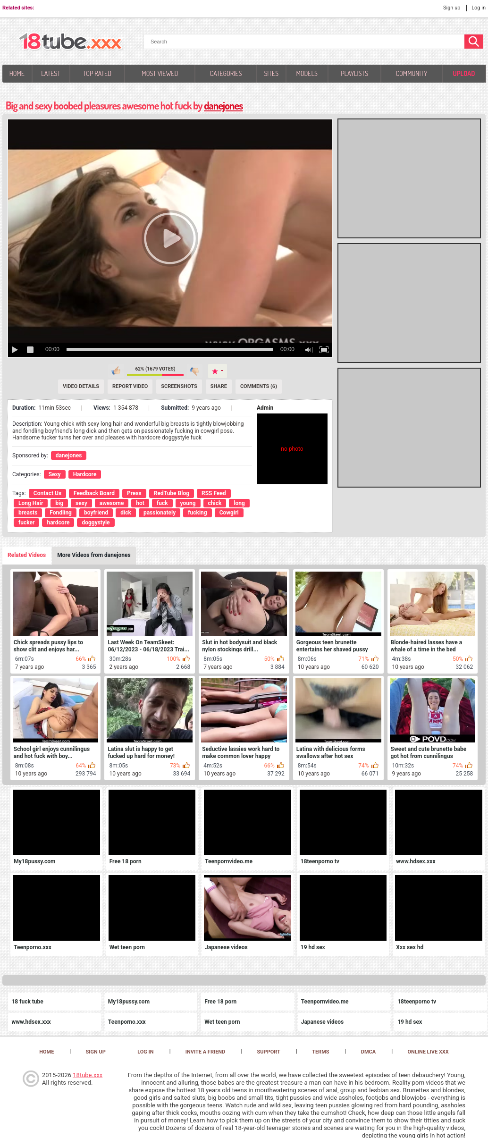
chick (215, 503)
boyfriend (96, 512)
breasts (27, 512)
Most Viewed (160, 73)
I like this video (116, 371)
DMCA (368, 1052)
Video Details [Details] (81, 386)
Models (306, 73)
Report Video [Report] (130, 386)
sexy (81, 503)
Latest (50, 73)
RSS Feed (214, 493)
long (239, 503)
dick (125, 512)
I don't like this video (194, 371)
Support (268, 1052)
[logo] (70, 42)
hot (140, 503)
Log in (478, 8)
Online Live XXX (427, 1052)
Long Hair (30, 503)
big (59, 503)
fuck (162, 503)
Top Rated (97, 73)
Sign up (451, 8)
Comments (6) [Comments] (258, 386)
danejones (223, 105)
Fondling (61, 512)
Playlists (354, 73)
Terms (320, 1052)
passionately (159, 512)
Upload (464, 73)
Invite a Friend (205, 1052)
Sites (271, 73)
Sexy (55, 474)
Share (218, 386)
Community (412, 73)
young (188, 503)
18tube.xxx (87, 1075)
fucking (197, 512)
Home (17, 73)
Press (134, 493)
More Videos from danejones (94, 555)
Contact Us (47, 493)
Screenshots (179, 386)
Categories (226, 73)
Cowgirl (229, 512)
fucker (26, 522)
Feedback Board (94, 493)
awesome (112, 503)
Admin (265, 408)
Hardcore (85, 474)
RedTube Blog (171, 493)
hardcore (58, 522)
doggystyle (95, 522)
